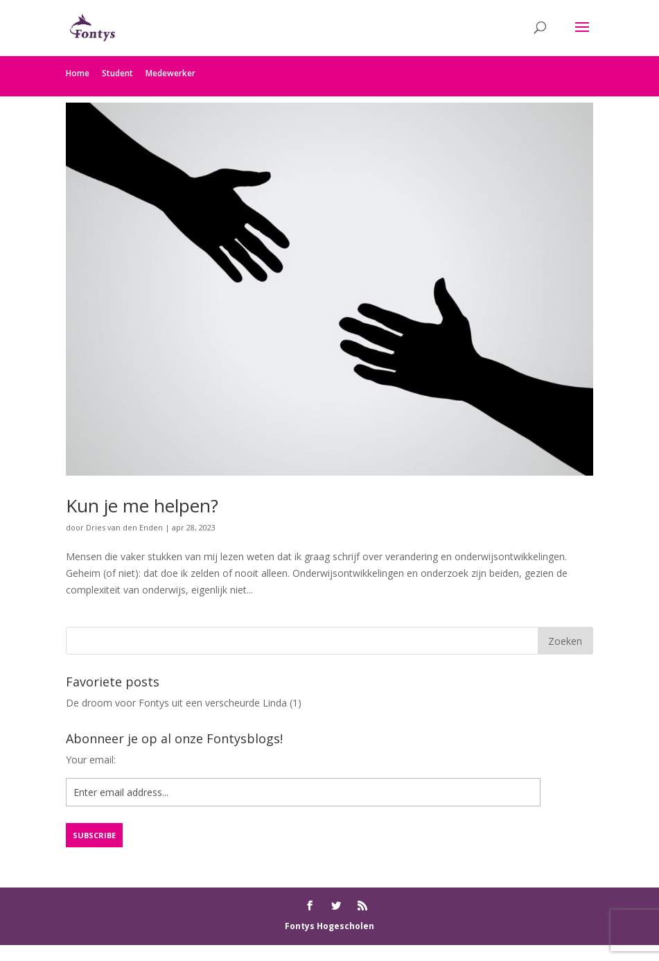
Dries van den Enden (124, 527)
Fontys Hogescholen (329, 926)
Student (117, 73)
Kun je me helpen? (142, 505)
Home (77, 73)
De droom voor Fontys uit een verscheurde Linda (176, 702)
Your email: (91, 759)
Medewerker (170, 73)
